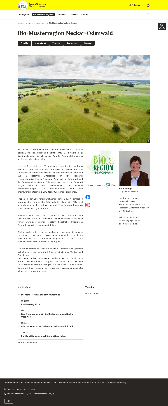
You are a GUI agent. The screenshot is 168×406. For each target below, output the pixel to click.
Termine (56, 43)
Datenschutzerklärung (115, 382)
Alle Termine (94, 293)
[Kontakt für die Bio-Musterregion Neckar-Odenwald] (162, 26)
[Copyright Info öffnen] (148, 141)
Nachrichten (72, 43)
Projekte (24, 43)
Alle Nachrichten (29, 342)
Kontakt (87, 43)
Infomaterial (40, 43)
